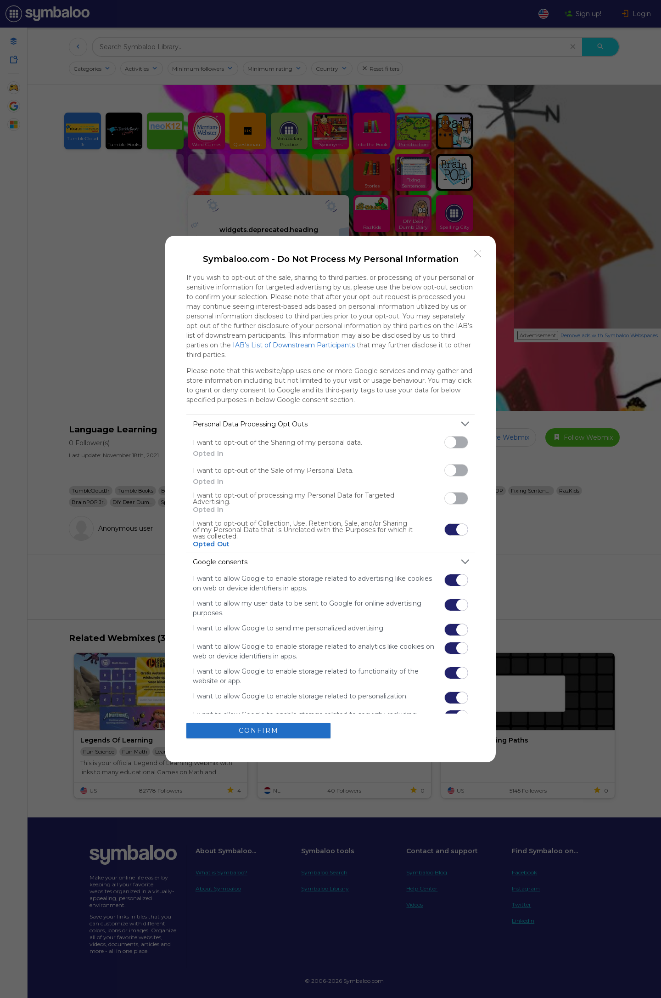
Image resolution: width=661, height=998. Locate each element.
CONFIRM (259, 730)
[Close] (478, 253)
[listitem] (330, 423)
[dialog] (330, 499)
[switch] (456, 442)
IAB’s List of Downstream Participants (294, 345)
